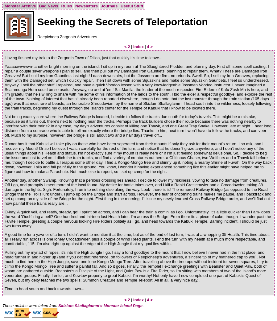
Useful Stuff (132, 6)
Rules (66, 6)
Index (138, 46)
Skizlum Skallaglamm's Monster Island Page (100, 305)
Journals (109, 6)
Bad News (48, 6)
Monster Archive (20, 6)
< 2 (127, 46)
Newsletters (86, 6)
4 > (150, 46)
